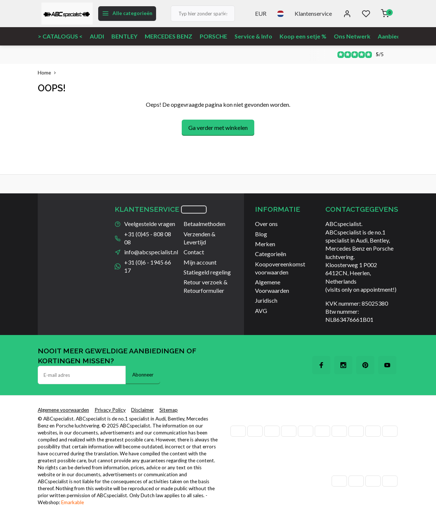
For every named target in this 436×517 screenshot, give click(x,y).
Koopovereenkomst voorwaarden (280, 268)
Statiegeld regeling (207, 272)
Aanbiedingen (396, 36)
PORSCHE (213, 36)
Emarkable (72, 502)
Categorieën (270, 253)
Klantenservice (313, 13)
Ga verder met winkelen (218, 127)
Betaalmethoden (204, 223)
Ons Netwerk (352, 36)
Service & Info (253, 36)
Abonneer (143, 375)
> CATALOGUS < (60, 36)
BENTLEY (124, 36)
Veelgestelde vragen (149, 223)
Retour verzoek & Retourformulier (206, 286)
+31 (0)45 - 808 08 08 (147, 237)
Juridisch (266, 300)
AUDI (97, 36)
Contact (194, 251)
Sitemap (168, 410)
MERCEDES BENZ (168, 36)
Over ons (266, 223)
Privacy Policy (110, 410)
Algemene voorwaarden (63, 410)
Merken (265, 243)
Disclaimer (142, 410)
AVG (261, 310)
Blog (261, 233)
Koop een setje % (303, 36)
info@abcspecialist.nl (151, 251)
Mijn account (200, 262)
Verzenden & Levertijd (199, 237)
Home (48, 73)
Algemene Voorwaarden (272, 286)
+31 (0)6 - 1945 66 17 (147, 266)
